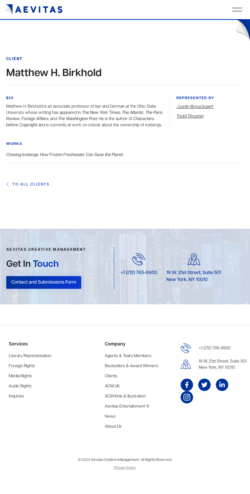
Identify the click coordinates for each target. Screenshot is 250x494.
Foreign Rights (22, 366)
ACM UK (112, 386)
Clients (111, 376)
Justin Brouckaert (195, 107)
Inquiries (16, 396)
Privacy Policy (125, 468)
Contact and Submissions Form (43, 282)
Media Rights (20, 376)
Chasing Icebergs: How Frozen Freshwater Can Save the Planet (64, 155)
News (110, 416)
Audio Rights (20, 386)
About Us (113, 427)
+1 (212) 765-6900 (139, 273)
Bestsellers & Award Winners (131, 366)
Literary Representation (30, 356)
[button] (237, 10)
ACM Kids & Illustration (125, 396)
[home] (34, 9)
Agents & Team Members (128, 356)
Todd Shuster (190, 116)
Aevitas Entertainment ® (127, 406)
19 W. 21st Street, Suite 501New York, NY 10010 (223, 365)
